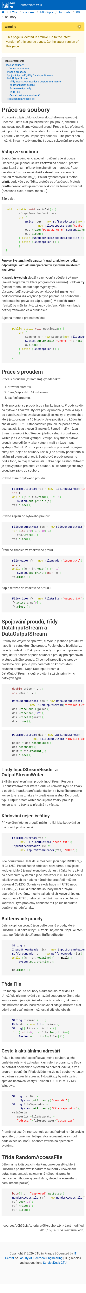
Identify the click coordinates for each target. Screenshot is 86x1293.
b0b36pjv (46, 12)
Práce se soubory (13, 64)
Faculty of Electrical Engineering (40, 1258)
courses (28, 12)
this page (12, 46)
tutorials (64, 12)
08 (78, 12)
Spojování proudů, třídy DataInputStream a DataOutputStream (30, 77)
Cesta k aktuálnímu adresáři (25, 95)
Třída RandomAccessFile (21, 98)
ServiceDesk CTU (55, 1263)
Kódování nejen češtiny (22, 84)
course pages (35, 42)
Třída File (15, 91)
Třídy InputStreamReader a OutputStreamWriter (36, 81)
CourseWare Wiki (22, 5)
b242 (13, 12)
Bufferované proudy (20, 88)
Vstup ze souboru (19, 68)
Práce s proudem (16, 71)
